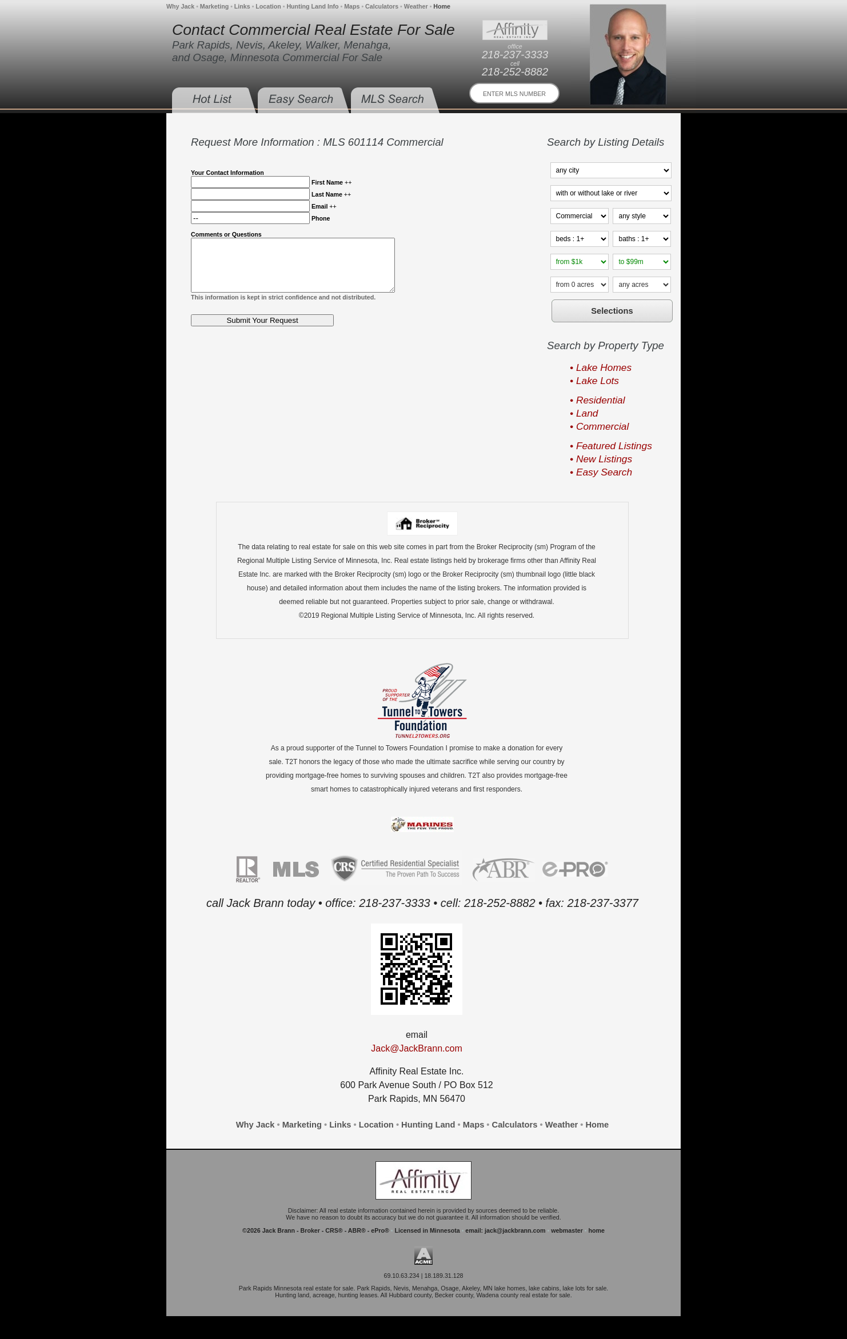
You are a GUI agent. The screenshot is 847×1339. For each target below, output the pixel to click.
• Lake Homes (601, 367)
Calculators (381, 6)
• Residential (597, 400)
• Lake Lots (594, 380)
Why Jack (180, 6)
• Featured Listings (611, 445)
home (596, 1230)
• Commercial (599, 426)
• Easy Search (601, 472)
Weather (416, 6)
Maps (351, 6)
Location (268, 6)
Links (242, 6)
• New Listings (601, 459)
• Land (584, 413)
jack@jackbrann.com (515, 1230)
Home (441, 6)
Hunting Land (428, 1124)
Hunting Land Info (312, 6)
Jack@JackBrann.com (416, 1048)
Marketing (214, 6)
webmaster (567, 1230)
